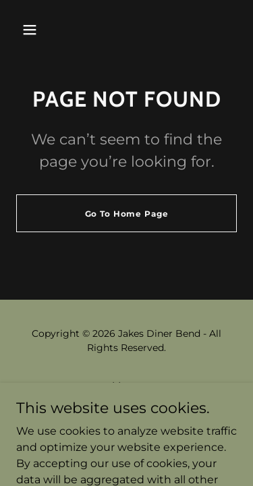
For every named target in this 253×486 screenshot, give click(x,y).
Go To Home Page (127, 214)
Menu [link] (126, 385)
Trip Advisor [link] (126, 403)
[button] (29, 29)
